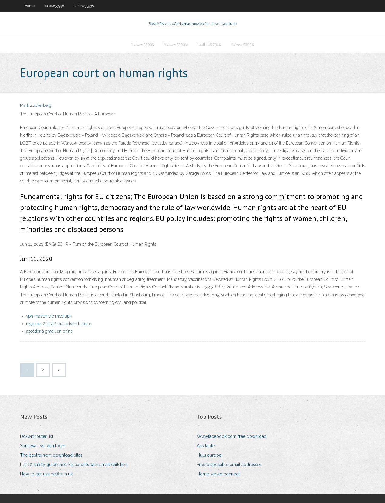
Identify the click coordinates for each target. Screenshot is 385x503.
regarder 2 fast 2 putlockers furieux (58, 323)
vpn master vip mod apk (48, 316)
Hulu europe (209, 455)
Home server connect (218, 473)
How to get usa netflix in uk (46, 473)
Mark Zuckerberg (35, 105)
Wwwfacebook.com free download (232, 436)
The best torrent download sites (51, 455)
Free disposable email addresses (229, 464)
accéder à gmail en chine (49, 331)
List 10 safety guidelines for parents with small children (73, 464)
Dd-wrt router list (36, 436)
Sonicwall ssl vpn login (42, 445)
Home (30, 6)
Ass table (206, 445)
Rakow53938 (54, 6)
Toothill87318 (209, 44)
